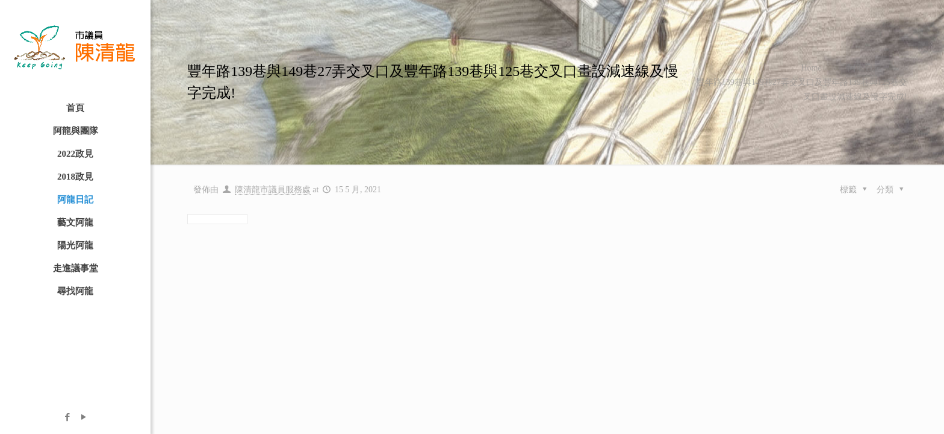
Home (811, 67)
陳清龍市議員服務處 (273, 189)
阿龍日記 (864, 67)
